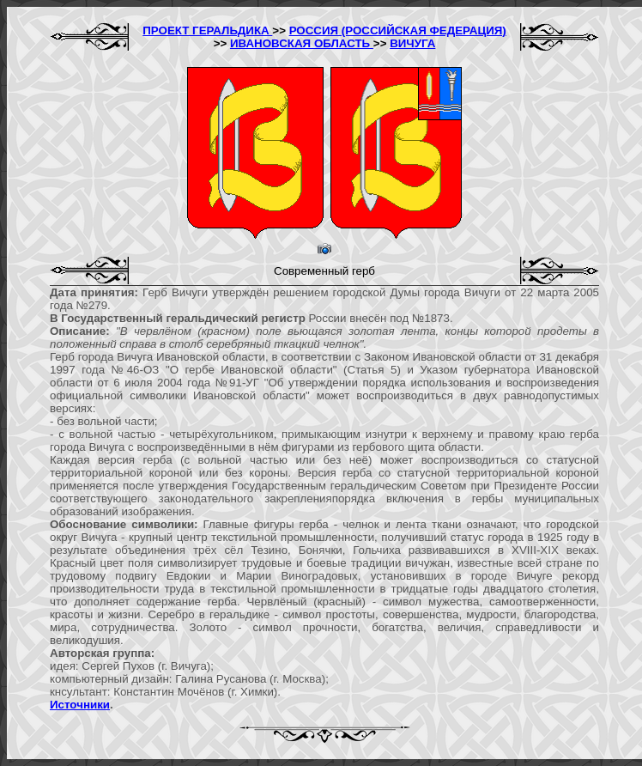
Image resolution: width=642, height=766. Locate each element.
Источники (80, 704)
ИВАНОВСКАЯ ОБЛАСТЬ (301, 43)
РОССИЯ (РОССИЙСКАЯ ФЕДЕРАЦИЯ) (397, 30)
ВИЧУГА (412, 43)
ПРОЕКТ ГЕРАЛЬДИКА (207, 30)
